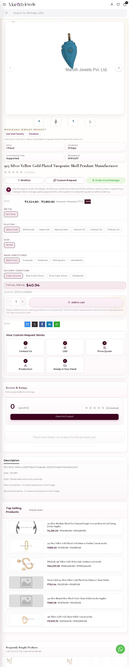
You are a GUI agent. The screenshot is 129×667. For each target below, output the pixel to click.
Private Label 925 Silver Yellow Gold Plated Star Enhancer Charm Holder (78, 580)
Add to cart (76, 302)
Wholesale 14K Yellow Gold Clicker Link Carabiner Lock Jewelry (74, 561)
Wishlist (24, 180)
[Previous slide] (10, 67)
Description (11, 460)
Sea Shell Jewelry (15, 134)
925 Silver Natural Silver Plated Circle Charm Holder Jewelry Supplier (76, 598)
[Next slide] (118, 67)
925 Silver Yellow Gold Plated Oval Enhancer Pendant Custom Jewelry (77, 543)
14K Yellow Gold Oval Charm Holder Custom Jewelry (69, 616)
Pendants (34, 134)
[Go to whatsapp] (120, 649)
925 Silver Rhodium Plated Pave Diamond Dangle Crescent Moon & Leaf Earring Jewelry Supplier (81, 525)
